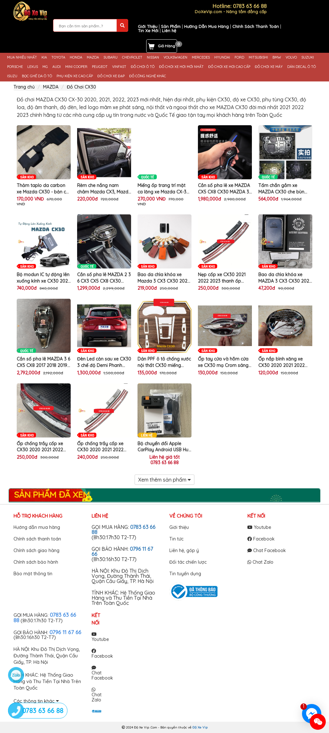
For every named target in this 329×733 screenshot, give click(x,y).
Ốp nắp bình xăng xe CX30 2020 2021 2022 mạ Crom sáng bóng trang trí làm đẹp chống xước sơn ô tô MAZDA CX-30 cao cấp (283, 362)
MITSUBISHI (258, 57)
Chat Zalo (260, 562)
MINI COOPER (76, 67)
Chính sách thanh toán (37, 539)
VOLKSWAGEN (175, 57)
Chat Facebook (266, 550)
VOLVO (291, 57)
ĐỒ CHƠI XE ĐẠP (111, 76)
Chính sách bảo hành (35, 562)
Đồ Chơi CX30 (81, 87)
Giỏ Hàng (166, 45)
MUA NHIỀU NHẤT (22, 57)
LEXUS (32, 67)
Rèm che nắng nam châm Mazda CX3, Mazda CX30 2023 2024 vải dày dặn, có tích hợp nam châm (104, 189)
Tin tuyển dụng (185, 574)
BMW (276, 57)
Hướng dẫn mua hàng (36, 527)
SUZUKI (307, 57)
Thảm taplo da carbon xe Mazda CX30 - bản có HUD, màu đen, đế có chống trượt (43, 189)
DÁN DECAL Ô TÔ (301, 67)
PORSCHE (15, 67)
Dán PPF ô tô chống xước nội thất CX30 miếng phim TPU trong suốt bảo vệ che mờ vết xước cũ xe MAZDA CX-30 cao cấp (164, 362)
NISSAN (153, 57)
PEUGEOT (100, 67)
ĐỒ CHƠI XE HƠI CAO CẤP (229, 67)
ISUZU (12, 76)
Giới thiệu (179, 527)
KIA (44, 57)
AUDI (56, 67)
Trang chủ (24, 87)
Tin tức (176, 539)
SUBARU (110, 57)
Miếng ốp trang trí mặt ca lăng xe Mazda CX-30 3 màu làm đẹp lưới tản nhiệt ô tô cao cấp (163, 189)
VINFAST (119, 67)
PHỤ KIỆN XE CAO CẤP (75, 76)
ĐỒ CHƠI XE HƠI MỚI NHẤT (181, 67)
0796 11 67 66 (65, 632)
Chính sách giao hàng (36, 550)
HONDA (76, 57)
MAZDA (93, 57)
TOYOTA (58, 57)
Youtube (259, 527)
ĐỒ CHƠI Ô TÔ (143, 67)
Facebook (261, 539)
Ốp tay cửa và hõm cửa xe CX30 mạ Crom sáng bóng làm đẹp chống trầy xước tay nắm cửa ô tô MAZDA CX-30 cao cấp (225, 362)
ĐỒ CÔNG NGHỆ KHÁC (147, 76)
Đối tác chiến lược (188, 562)
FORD (239, 57)
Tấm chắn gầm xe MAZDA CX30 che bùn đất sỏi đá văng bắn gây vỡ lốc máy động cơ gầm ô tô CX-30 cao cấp (285, 189)
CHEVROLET (132, 57)
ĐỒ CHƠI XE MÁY (269, 67)
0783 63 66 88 (164, 462)
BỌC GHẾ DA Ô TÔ (37, 76)
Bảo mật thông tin (32, 574)
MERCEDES (201, 57)
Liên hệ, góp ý (184, 550)
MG (45, 67)
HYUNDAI (222, 57)
